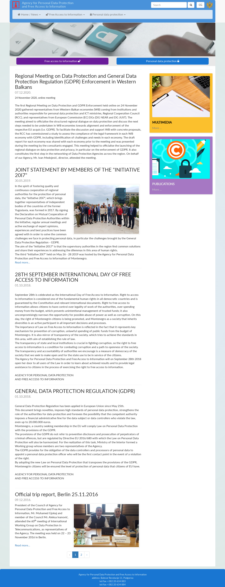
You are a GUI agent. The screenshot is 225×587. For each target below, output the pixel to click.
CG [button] (200, 4)
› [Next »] (86, 548)
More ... (157, 128)
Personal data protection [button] (108, 14)
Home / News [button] (29, 14)
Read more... (22, 258)
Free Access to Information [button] (65, 14)
